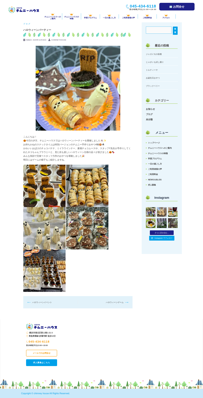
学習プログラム (90, 16)
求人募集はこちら (41, 362)
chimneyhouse (58, 40)
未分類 (149, 119)
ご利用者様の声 (128, 16)
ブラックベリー (153, 86)
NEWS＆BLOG (155, 180)
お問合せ (176, 6)
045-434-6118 (38, 341)
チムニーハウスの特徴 (158, 153)
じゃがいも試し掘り (155, 62)
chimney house (41, 393)
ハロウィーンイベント (42, 302)
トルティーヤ (152, 70)
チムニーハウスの (71, 16)
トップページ (154, 143)
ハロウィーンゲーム (115, 302)
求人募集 (152, 185)
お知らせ (150, 109)
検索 (175, 30)
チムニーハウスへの (53, 16)
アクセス (166, 16)
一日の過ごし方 (109, 16)
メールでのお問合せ (41, 353)
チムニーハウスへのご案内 (160, 148)
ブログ (27, 24)
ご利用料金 (147, 16)
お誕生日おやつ (153, 78)
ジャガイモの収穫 (154, 54)
